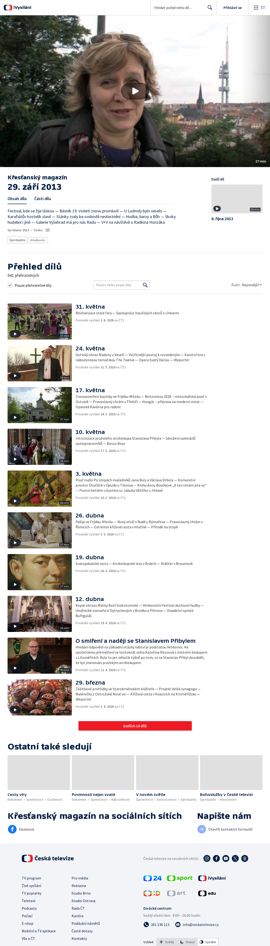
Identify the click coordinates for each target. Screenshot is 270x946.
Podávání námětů (86, 922)
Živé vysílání (31, 884)
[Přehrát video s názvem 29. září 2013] (135, 91)
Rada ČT (78, 906)
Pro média (80, 876)
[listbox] (187, 941)
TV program (31, 876)
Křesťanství (38, 239)
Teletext (29, 899)
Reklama (79, 884)
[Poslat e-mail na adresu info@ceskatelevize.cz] (197, 923)
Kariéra (77, 914)
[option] (167, 940)
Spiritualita (17, 239)
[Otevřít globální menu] (259, 7)
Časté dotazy (82, 929)
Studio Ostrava (83, 899)
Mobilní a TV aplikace (39, 929)
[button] (135, 91)
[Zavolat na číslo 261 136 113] (156, 923)
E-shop (27, 922)
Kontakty (79, 937)
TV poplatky (31, 891)
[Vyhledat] (145, 283)
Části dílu (42, 198)
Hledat (209, 9)
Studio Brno (81, 891)
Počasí (27, 914)
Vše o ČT (28, 937)
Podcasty (29, 906)
